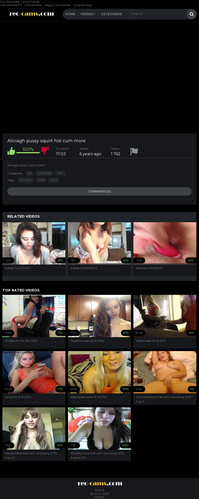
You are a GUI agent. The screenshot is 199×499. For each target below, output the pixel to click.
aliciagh (25, 180)
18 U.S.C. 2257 (99, 494)
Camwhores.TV (11, 5)
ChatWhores (82, 5)
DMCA (99, 490)
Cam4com (44, 173)
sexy (53, 180)
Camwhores (33, 5)
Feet (60, 173)
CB (29, 173)
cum (41, 180)
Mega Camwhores (58, 5)
